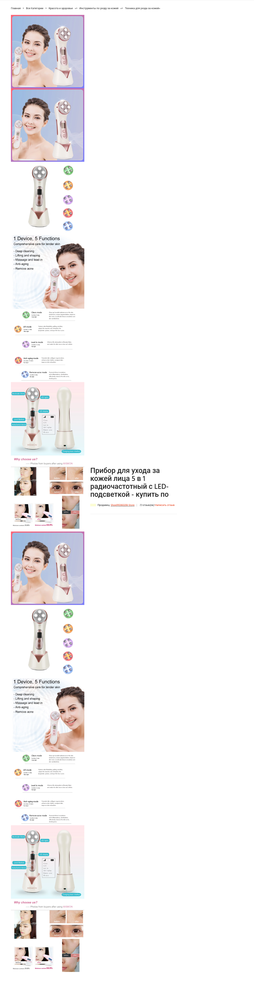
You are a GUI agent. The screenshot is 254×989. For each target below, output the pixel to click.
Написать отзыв (164, 505)
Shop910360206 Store (123, 505)
